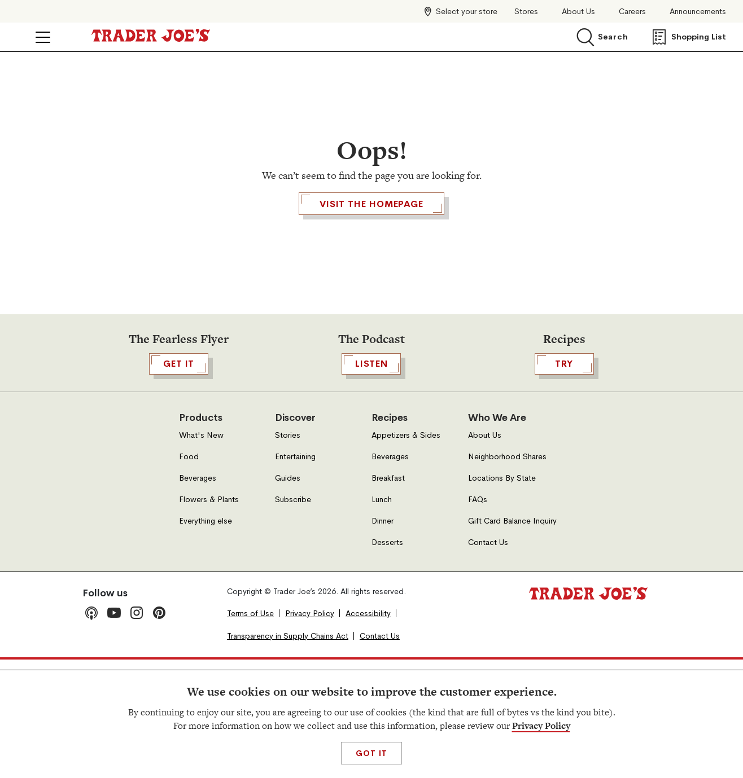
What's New (201, 553)
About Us (578, 11)
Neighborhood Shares (507, 574)
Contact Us (488, 660)
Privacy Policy (541, 725)
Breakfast (388, 596)
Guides (287, 596)
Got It (371, 753)
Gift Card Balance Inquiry (512, 639)
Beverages (197, 596)
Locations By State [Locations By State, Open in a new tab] (502, 596)
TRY (564, 481)
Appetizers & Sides (406, 553)
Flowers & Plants (209, 617)
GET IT (178, 481)
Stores (526, 11)
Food (189, 574)
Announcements (698, 11)
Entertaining (295, 574)
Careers (632, 11)
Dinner (383, 639)
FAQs (477, 617)
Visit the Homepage (371, 269)
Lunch (382, 617)
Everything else (205, 639)
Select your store (466, 11)
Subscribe (293, 617)
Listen (371, 481)
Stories (287, 553)
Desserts (387, 660)
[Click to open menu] (43, 37)
